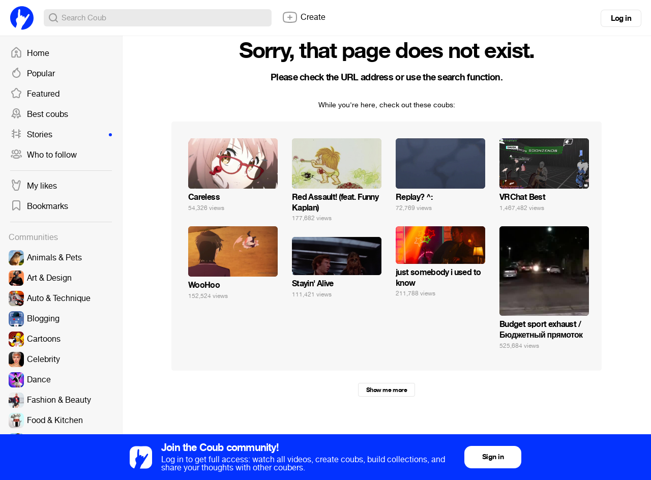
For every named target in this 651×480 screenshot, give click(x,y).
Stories (61, 135)
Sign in (493, 457)
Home (29, 53)
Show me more (386, 390)
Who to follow (43, 155)
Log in (621, 18)
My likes (33, 186)
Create (304, 17)
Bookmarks (39, 206)
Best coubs (39, 114)
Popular (32, 74)
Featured (35, 94)
